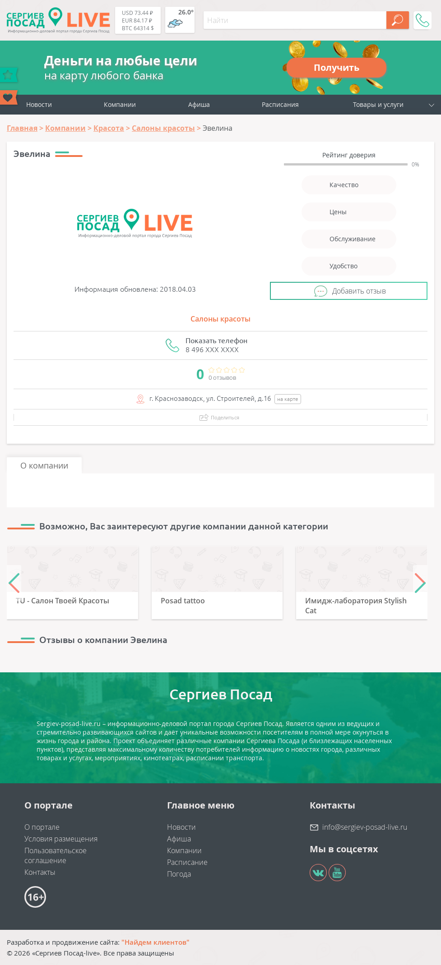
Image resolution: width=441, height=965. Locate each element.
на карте (287, 399)
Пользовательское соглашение (55, 855)
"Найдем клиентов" (155, 942)
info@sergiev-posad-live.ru (364, 827)
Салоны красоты (220, 319)
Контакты (40, 872)
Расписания (280, 104)
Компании (120, 104)
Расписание (187, 862)
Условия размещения (60, 839)
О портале (42, 827)
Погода (179, 874)
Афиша (199, 104)
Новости (39, 104)
